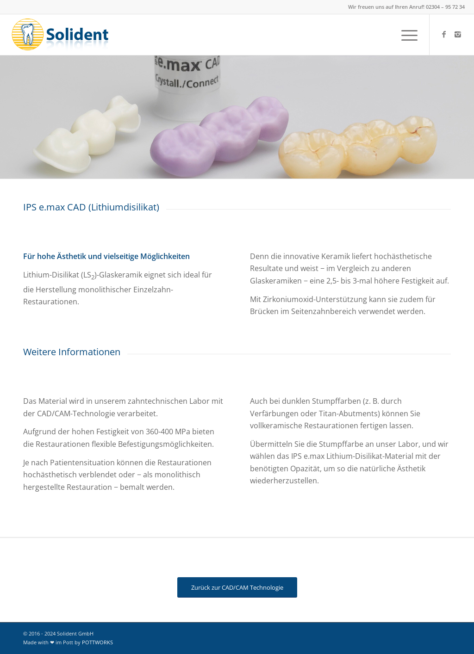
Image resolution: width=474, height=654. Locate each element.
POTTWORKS (97, 642)
